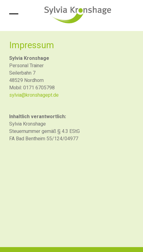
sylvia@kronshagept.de (34, 95)
